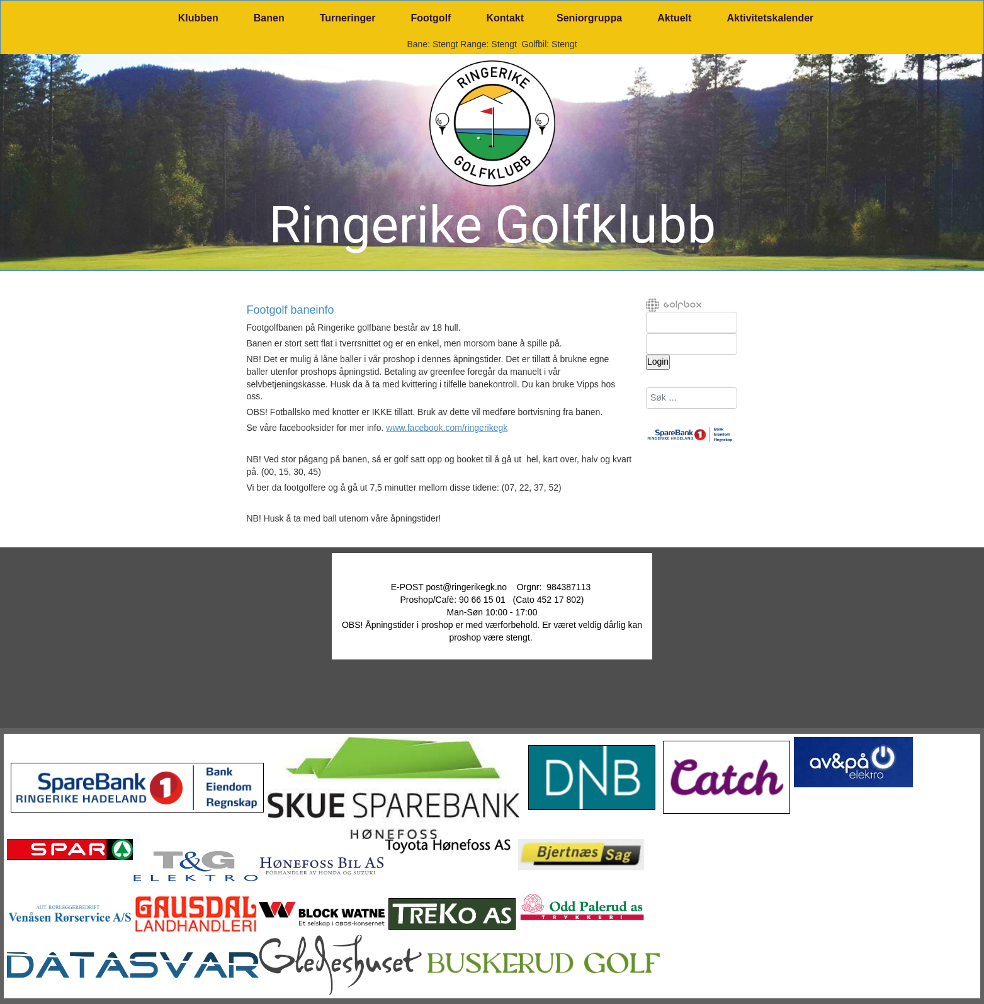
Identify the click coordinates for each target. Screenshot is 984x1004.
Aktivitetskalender (770, 18)
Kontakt (505, 18)
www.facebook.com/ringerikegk (446, 428)
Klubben (198, 18)
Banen (269, 18)
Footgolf (430, 18)
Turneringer (348, 18)
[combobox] (691, 398)
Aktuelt (674, 18)
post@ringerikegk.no (466, 587)
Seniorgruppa (589, 18)
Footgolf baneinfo (290, 310)
